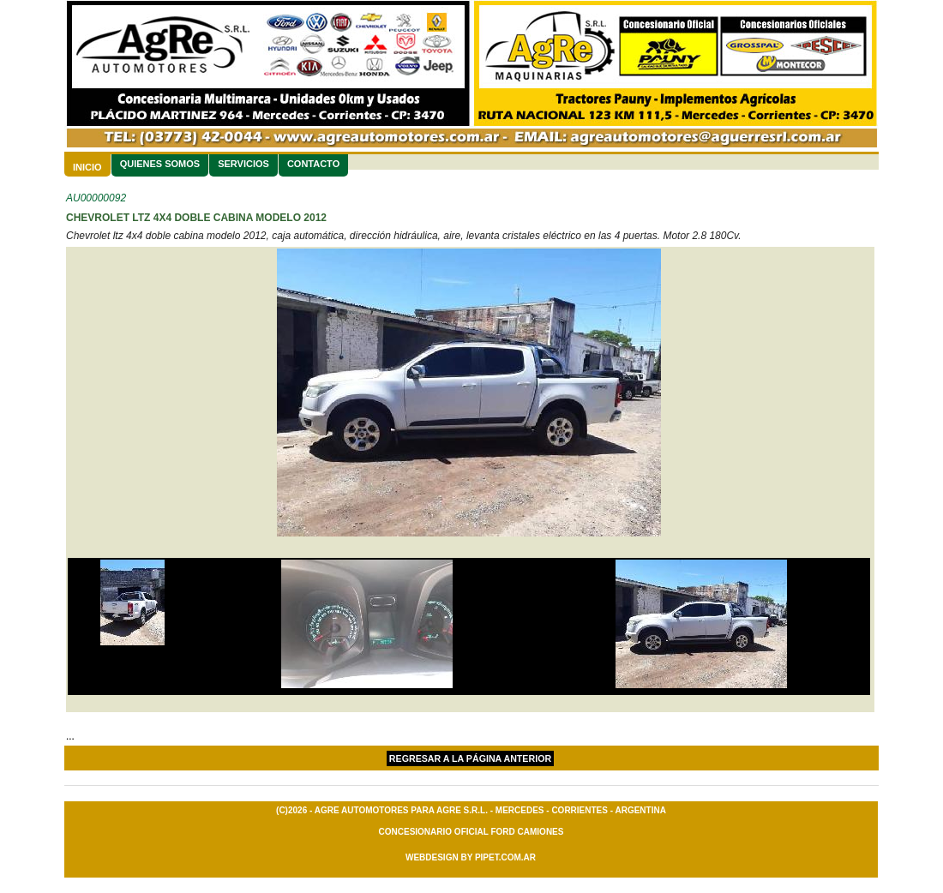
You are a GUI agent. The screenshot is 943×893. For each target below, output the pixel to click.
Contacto (313, 164)
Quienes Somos (160, 164)
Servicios (243, 164)
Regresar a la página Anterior (470, 758)
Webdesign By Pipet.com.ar (470, 857)
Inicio (87, 167)
